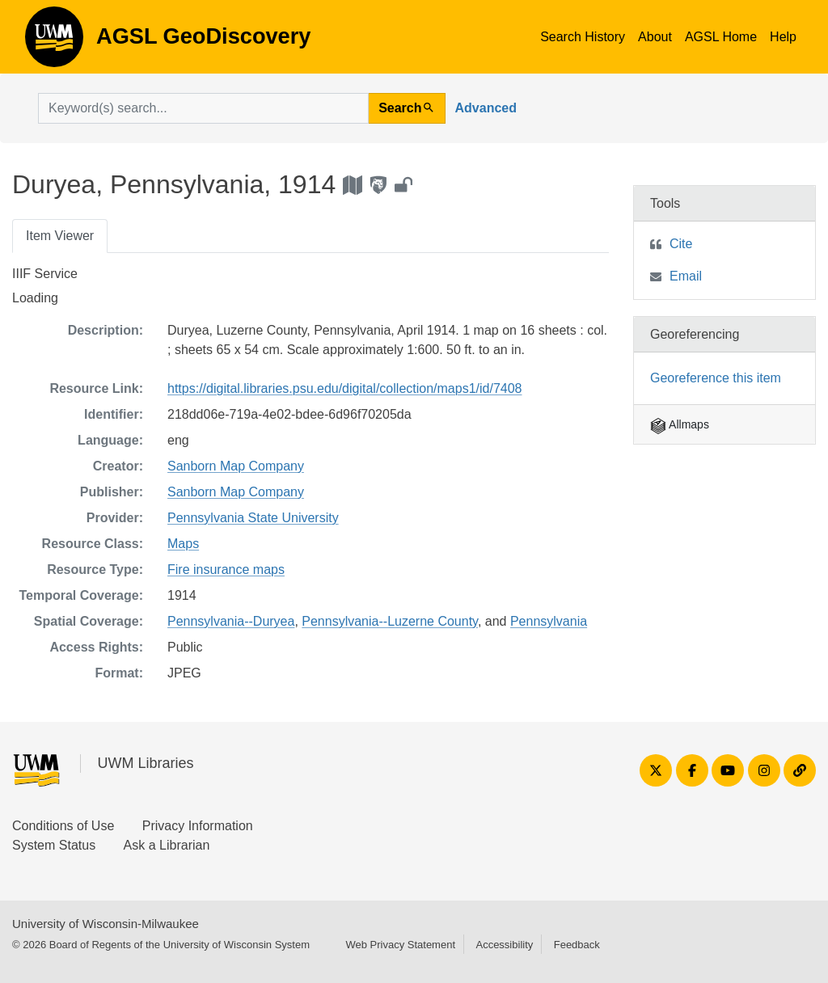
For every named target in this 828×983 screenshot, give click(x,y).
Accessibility (504, 945)
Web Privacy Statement (400, 945)
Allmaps (679, 424)
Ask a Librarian (167, 845)
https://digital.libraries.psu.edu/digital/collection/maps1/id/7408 (344, 388)
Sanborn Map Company (235, 466)
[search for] (203, 108)
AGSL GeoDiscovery (54, 42)
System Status (53, 845)
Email (686, 276)
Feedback (577, 945)
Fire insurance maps (226, 569)
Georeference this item (715, 378)
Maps (183, 544)
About (655, 37)
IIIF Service (45, 274)
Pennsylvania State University (253, 518)
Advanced (486, 108)
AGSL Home (721, 37)
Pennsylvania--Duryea (230, 621)
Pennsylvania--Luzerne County (390, 621)
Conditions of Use (63, 826)
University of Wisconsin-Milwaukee (105, 923)
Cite (681, 244)
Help (783, 37)
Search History (582, 37)
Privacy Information (197, 826)
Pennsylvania (548, 621)
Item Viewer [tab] (60, 236)
